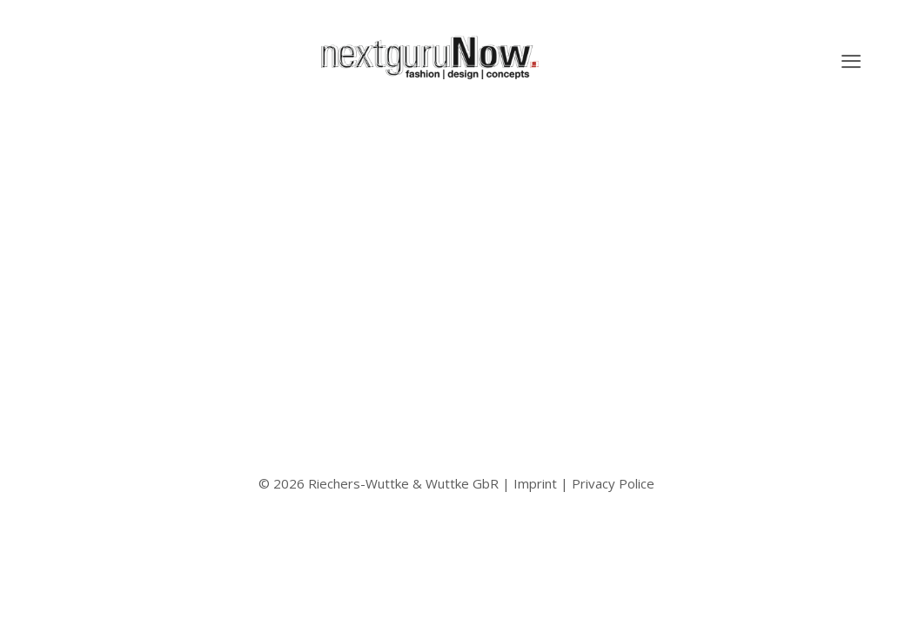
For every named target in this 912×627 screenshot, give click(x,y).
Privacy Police (613, 483)
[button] (851, 61)
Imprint (535, 483)
